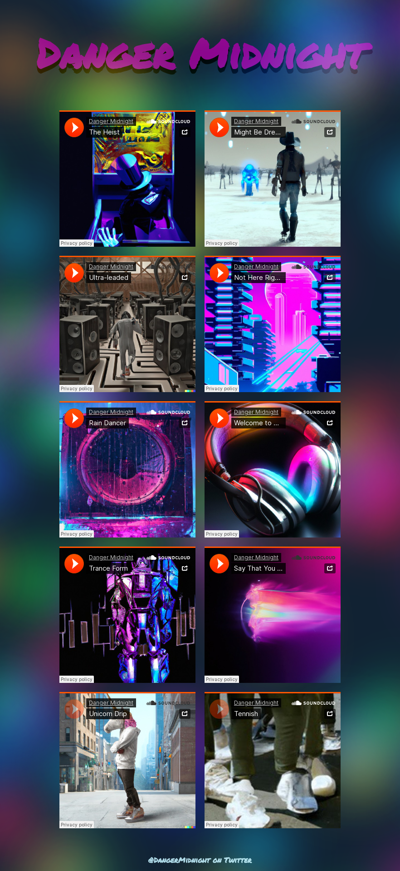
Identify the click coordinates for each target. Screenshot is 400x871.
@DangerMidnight (179, 860)
